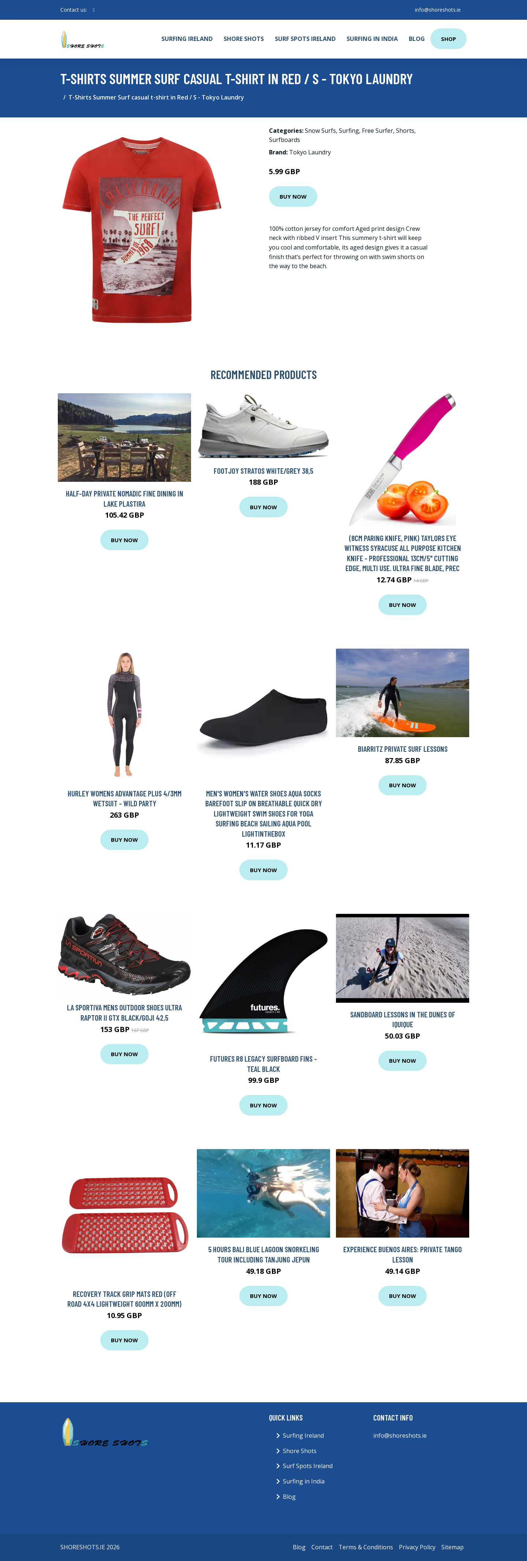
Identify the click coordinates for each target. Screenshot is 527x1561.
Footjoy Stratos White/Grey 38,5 (263, 470)
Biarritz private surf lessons (403, 748)
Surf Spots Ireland (305, 39)
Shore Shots (244, 39)
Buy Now (293, 196)
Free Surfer (377, 131)
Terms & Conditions (366, 1547)
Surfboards (284, 140)
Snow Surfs (320, 131)
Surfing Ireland (187, 39)
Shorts (405, 131)
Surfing (349, 131)
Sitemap (452, 1547)
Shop (448, 38)
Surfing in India (372, 39)
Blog (417, 39)
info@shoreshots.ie (438, 9)
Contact (322, 1547)
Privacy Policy (417, 1547)
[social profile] (94, 10)
